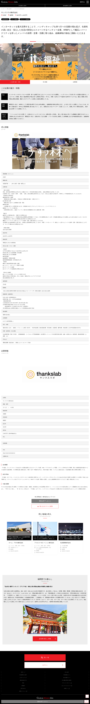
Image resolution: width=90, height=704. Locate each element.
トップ (2, 8)
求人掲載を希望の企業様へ (67, 680)
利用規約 (23, 685)
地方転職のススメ (67, 674)
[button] (33, 41)
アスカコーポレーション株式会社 (44, 542)
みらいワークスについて (67, 685)
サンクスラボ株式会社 (19, 8)
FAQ (23, 682)
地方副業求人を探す (67, 5)
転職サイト (67, 688)
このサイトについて (23, 677)
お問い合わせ (23, 688)
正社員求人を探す (22, 5)
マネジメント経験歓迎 (24, 19)
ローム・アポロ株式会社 (16, 542)
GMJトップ (23, 672)
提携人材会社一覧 (23, 680)
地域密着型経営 (5, 19)
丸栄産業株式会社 (65, 542)
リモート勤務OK (14, 19)
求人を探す (9, 8)
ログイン (82, 1)
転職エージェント (23, 691)
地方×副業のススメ (66, 677)
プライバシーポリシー (67, 682)
